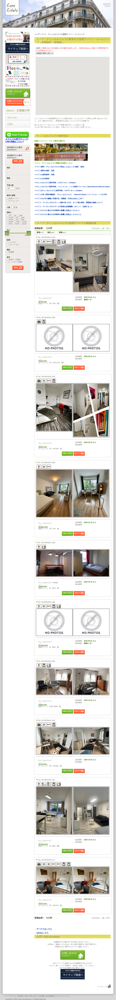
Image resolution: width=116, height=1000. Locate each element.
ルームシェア (13, 201)
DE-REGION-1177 (48, 860)
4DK (16, 222)
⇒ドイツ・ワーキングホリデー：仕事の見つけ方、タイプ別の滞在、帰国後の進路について (68, 203)
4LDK (23, 222)
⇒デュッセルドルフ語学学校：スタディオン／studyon (55, 183)
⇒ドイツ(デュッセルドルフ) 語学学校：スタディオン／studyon (58, 190)
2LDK (10, 220)
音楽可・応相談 (13, 259)
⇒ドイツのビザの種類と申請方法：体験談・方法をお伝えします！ (59, 199)
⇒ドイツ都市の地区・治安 (44, 171)
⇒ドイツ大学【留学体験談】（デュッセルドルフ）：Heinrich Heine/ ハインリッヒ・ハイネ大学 (70, 194)
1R (9, 216)
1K (14, 216)
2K (16, 218)
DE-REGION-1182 (48, 720)
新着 (62, 232)
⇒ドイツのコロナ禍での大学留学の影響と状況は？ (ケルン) (56, 210)
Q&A (26, 996)
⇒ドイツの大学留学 (41, 179)
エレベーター (13, 245)
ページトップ (102, 987)
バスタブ (11, 242)
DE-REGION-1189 (48, 463)
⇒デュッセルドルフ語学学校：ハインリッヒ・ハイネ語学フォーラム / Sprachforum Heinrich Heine (72, 187)
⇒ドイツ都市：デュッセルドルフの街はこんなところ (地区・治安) (59, 167)
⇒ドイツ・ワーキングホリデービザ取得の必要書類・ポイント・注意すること (63, 207)
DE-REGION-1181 (48, 780)
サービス (13, 996)
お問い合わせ (33, 996)
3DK (22, 220)
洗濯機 (10, 252)
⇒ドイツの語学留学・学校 (44, 175)
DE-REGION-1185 (48, 661)
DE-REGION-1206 (48, 237)
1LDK (10, 218)
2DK (22, 218)
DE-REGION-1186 (48, 602)
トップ (7, 996)
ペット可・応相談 (14, 262)
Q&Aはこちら (43, 933)
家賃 (39, 232)
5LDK (16, 224)
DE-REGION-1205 (48, 318)
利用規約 (20, 996)
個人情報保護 (50, 996)
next (107, 228)
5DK (9, 224)
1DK (19, 216)
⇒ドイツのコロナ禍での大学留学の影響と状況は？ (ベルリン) (57, 214)
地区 (50, 232)
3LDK (10, 222)
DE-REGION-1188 (48, 543)
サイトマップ (59, 996)
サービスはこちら (44, 929)
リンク (67, 996)
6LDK (23, 224)
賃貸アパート (13, 198)
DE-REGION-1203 (48, 377)
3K (16, 220)
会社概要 (41, 996)
